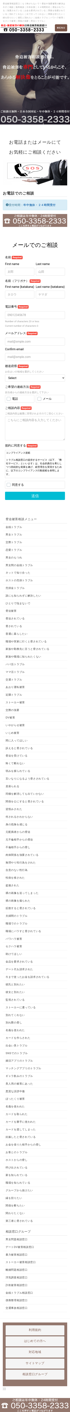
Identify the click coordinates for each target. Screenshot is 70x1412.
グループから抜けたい (19, 1190)
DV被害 (10, 717)
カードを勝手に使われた (21, 1121)
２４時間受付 (47, 205)
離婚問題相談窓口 (17, 1269)
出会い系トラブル (17, 1045)
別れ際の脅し (14, 1022)
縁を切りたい (14, 1198)
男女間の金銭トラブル (19, 565)
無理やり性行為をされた (21, 862)
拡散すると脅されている (21, 908)
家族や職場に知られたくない (23, 656)
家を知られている (17, 1175)
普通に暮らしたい (17, 633)
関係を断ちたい (15, 1205)
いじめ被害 (12, 732)
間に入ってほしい (17, 740)
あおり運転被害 (15, 687)
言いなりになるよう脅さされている (27, 778)
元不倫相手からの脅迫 (19, 839)
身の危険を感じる (17, 824)
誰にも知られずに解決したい (23, 595)
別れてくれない (15, 1015)
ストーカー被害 (15, 702)
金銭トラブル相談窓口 (19, 1292)
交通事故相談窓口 (17, 1307)
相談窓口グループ (18, 1231)
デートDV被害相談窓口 (20, 1246)
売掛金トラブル (15, 587)
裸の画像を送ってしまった (22, 892)
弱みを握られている (18, 770)
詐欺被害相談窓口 (17, 1285)
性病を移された (15, 877)
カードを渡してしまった (21, 1129)
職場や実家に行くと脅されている (26, 641)
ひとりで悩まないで (18, 603)
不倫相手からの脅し (18, 847)
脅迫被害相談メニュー (21, 519)
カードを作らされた (18, 1037)
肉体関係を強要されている (22, 854)
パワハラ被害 (14, 938)
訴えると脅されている (19, 748)
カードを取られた (17, 1114)
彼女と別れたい (15, 992)
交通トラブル (14, 679)
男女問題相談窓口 (17, 1239)
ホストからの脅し (17, 1159)
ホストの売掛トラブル (19, 580)
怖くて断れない (15, 763)
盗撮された (12, 885)
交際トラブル (14, 542)
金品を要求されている (19, 961)
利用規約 (35, 1329)
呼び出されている (17, 1167)
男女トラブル (14, 534)
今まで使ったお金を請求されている (27, 976)
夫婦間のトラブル (17, 915)
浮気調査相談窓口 (17, 1277)
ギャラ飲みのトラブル (19, 1075)
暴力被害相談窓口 (17, 1254)
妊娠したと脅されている (21, 1136)
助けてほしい (14, 953)
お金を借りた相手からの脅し (23, 1144)
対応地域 (35, 1352)
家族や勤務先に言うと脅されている (27, 648)
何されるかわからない (19, 816)
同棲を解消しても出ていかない (25, 793)
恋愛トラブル (14, 549)
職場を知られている (18, 1182)
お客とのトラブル (17, 1152)
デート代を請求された (19, 969)
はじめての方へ (35, 1340)
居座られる (12, 786)
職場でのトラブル (17, 923)
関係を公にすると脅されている (25, 801)
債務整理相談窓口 (17, 1300)
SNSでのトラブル (17, 1053)
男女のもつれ (14, 557)
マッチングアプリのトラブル (23, 1068)
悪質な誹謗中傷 (15, 1091)
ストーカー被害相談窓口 (21, 1262)
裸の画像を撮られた (18, 900)
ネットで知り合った (18, 572)
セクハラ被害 (14, 946)
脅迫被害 (11, 610)
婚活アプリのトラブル (19, 1060)
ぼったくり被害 (15, 1098)
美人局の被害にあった (19, 1083)
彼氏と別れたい (15, 984)
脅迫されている (15, 618)
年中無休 (29, 205)
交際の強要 (12, 710)
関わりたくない (15, 1213)
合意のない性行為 (17, 870)
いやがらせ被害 (15, 725)
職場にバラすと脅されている (23, 931)
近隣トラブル (14, 694)
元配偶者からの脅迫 (18, 831)
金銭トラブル (14, 527)
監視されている (15, 999)
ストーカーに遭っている (21, 1007)
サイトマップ (35, 1363)
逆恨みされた (14, 809)
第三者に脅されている (19, 1220)
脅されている (14, 626)
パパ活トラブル (15, 664)
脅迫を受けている (17, 755)
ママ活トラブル (15, 671)
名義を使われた (15, 1030)
